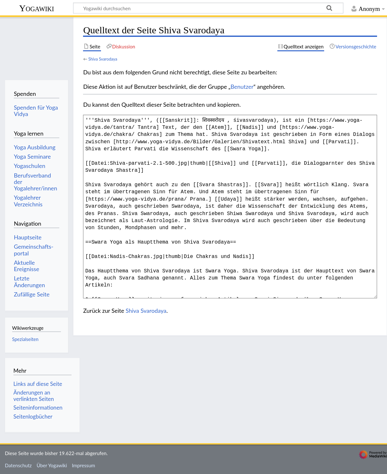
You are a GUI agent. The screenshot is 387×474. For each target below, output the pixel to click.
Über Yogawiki (52, 465)
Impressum (83, 465)
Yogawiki (36, 8)
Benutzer (242, 86)
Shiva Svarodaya (102, 59)
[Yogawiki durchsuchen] (208, 8)
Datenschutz (18, 465)
